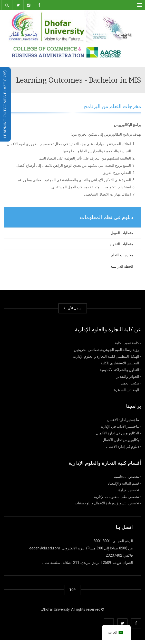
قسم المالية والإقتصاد (123, 483)
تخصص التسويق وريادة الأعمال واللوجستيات (107, 503)
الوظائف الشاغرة (126, 390)
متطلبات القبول (122, 233)
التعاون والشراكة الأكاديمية (119, 370)
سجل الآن (72, 308)
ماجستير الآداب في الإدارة (120, 426)
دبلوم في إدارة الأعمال (122, 446)
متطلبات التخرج (121, 244)
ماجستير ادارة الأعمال (123, 420)
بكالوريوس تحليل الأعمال (120, 440)
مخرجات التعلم (122, 255)
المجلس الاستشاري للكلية (120, 363)
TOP (72, 590)
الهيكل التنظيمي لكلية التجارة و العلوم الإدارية (106, 356)
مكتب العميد (130, 383)
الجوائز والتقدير (128, 376)
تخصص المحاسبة (126, 477)
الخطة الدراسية (121, 266)
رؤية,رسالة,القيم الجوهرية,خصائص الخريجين (106, 350)
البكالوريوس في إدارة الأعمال (117, 433)
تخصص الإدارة (128, 490)
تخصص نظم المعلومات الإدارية (116, 496)
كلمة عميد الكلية (127, 343)
